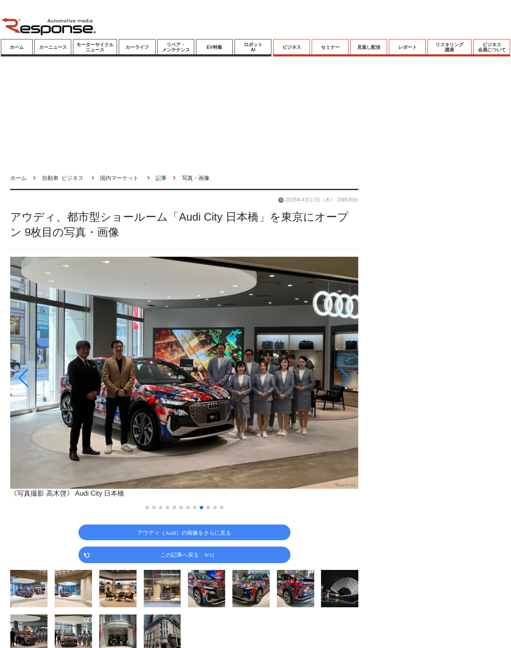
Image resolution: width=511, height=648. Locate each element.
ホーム (17, 47)
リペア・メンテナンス (176, 47)
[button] (62, 378)
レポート (407, 47)
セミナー (330, 47)
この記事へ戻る (187, 554)
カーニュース (53, 47)
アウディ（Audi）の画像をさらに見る (184, 532)
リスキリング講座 (450, 47)
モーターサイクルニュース (95, 47)
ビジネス (291, 47)
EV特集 (214, 47)
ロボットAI (253, 47)
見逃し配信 (368, 47)
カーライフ (137, 47)
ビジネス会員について (492, 47)
